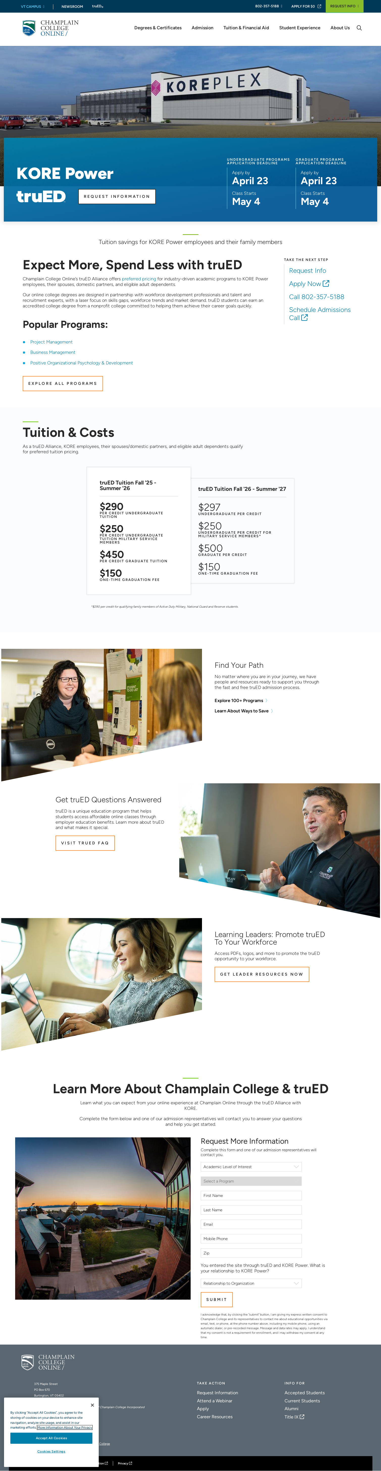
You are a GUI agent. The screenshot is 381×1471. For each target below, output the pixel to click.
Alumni (291, 1408)
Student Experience (299, 28)
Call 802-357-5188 (316, 297)
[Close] (92, 1405)
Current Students (302, 1401)
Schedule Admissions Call (320, 314)
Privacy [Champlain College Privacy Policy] (123, 1463)
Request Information (117, 196)
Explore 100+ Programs (239, 700)
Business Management (52, 352)
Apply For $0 (303, 6)
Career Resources (215, 1417)
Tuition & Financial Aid (246, 28)
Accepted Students (305, 1393)
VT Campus (31, 7)
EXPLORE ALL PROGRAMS (62, 383)
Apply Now (305, 284)
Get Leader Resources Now (262, 974)
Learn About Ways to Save (242, 711)
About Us (340, 28)
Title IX (291, 1417)
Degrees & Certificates (158, 28)
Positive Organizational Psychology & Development (81, 363)
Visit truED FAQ (85, 843)
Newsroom (72, 7)
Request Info (342, 6)
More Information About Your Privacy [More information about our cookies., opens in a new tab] (64, 1427)
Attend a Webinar (214, 1401)
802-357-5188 (267, 6)
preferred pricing (139, 279)
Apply (203, 1408)
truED (97, 6)
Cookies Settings (51, 1451)
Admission (202, 28)
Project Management (51, 342)
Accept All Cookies (51, 1438)
